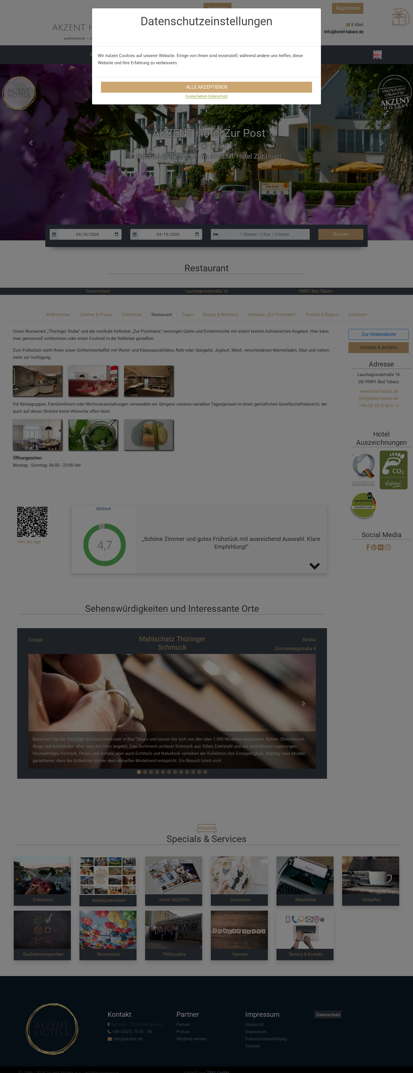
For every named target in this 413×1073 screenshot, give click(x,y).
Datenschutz (218, 96)
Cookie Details (196, 96)
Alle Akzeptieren (206, 87)
